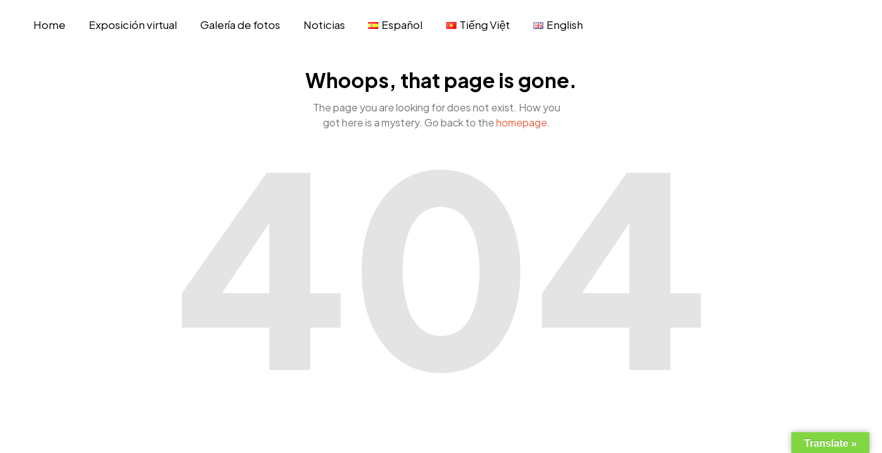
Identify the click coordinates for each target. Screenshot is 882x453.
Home (49, 24)
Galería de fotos (240, 24)
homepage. (523, 122)
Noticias (324, 24)
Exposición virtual (133, 24)
